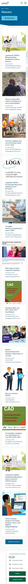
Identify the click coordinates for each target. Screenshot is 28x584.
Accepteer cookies (17, 579)
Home (2, 8)
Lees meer (11, 557)
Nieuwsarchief (9, 18)
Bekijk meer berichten (14, 542)
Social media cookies (17, 568)
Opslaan (17, 573)
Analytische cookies (17, 564)
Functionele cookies (17, 560)
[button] (22, 3)
